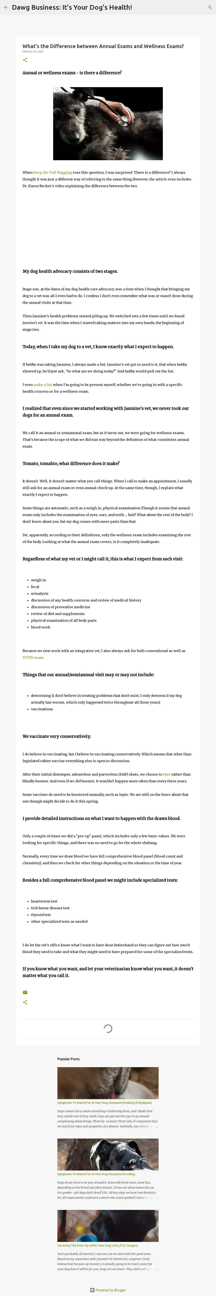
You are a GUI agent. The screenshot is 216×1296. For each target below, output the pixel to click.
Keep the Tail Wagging (53, 172)
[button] (25, 60)
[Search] (137, 7)
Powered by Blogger (108, 1290)
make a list (43, 385)
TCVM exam (33, 657)
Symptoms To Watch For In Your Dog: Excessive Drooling (96, 1174)
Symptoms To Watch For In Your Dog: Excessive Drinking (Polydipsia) (104, 1102)
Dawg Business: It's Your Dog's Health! (72, 7)
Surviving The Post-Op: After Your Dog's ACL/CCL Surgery (97, 1245)
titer (166, 774)
